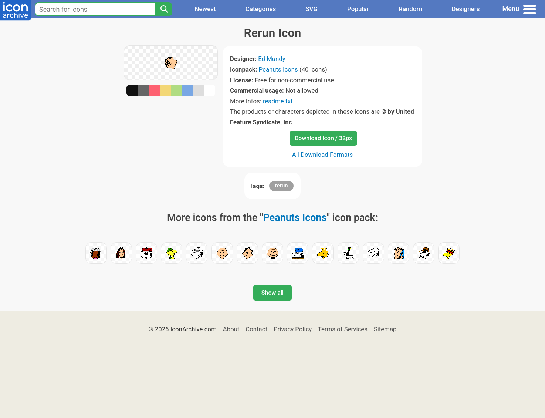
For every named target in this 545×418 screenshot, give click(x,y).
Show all (272, 292)
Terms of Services (343, 329)
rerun (281, 185)
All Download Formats (322, 154)
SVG (311, 9)
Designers (465, 9)
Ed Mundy (271, 58)
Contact (256, 329)
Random (410, 9)
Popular (358, 9)
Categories (261, 9)
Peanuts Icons (278, 69)
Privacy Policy (293, 329)
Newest (205, 9)
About (231, 329)
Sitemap (385, 329)
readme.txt (277, 101)
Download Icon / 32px (323, 138)
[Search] (163, 9)
